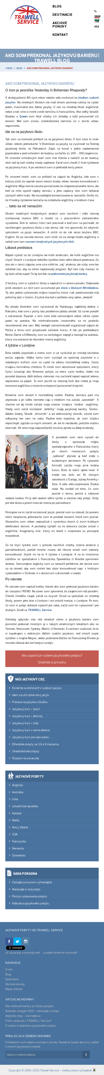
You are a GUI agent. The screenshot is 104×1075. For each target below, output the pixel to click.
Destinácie (63, 14)
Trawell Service (26, 19)
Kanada (16, 813)
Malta (15, 820)
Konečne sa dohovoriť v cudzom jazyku (36, 688)
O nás (9, 969)
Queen (23, 116)
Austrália (17, 792)
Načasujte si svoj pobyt (26, 889)
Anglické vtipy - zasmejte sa (22, 1016)
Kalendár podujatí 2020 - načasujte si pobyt (32, 1011)
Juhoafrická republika (25, 806)
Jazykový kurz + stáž (25, 723)
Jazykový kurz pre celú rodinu (30, 737)
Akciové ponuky (60, 24)
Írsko (15, 799)
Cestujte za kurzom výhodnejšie (32, 882)
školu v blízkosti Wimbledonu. (80, 288)
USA (14, 834)
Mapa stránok (13, 989)
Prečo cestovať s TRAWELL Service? (28, 1021)
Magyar (97, 19)
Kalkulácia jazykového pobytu (30, 903)
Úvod (9, 68)
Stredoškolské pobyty (25, 751)
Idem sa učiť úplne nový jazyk (30, 695)
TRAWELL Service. (40, 610)
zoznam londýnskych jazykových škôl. (49, 242)
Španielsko (19, 855)
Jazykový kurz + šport (26, 709)
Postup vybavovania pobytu (29, 896)
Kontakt (60, 34)
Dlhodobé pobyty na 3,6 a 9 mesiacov (35, 744)
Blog (57, 6)
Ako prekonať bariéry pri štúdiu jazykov (29, 1006)
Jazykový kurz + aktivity (27, 716)
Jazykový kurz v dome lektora (31, 730)
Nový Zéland (20, 827)
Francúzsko (19, 841)
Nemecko (18, 848)
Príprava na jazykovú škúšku (29, 702)
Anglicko (17, 785)
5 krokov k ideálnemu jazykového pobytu (30, 1025)
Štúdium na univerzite (25, 758)
